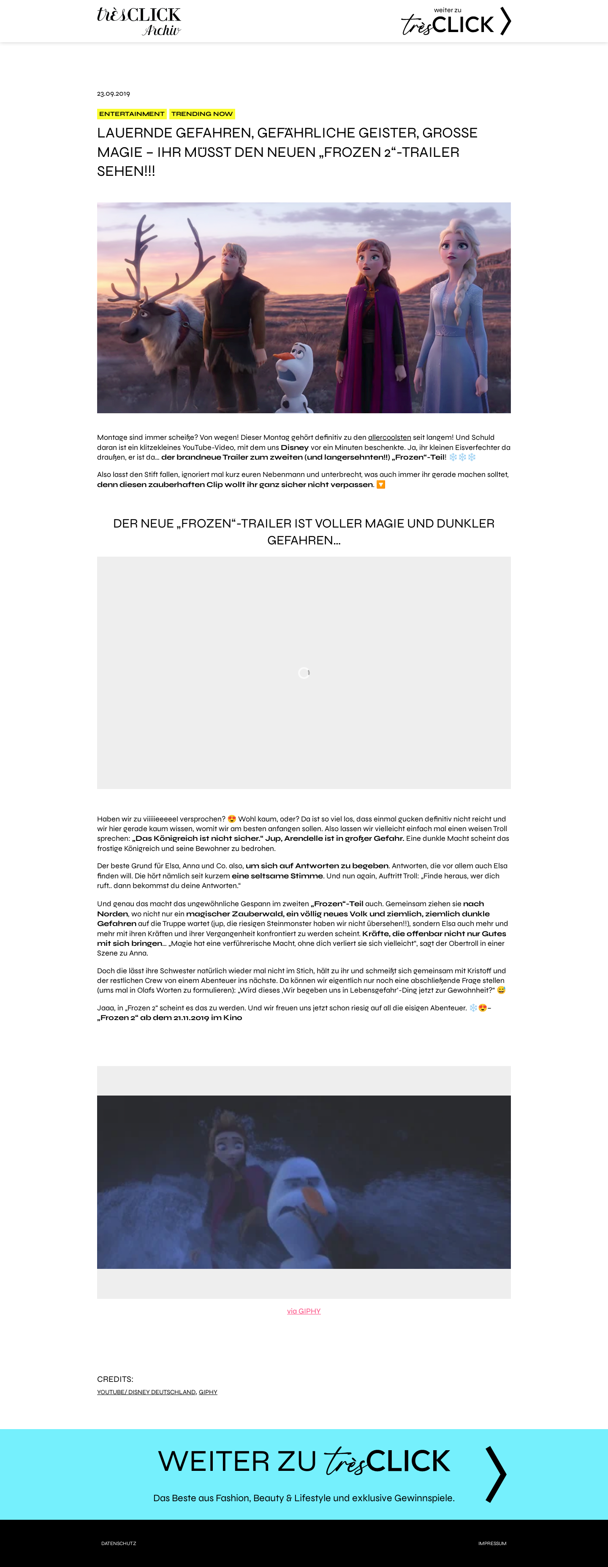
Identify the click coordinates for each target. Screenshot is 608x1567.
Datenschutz (118, 1543)
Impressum (492, 1543)
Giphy (208, 1392)
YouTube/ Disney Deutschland (146, 1392)
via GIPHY (304, 1311)
